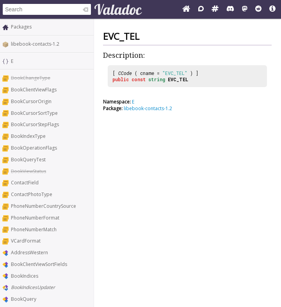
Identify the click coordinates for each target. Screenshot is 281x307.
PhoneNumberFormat (35, 217)
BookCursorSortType (34, 113)
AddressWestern (29, 252)
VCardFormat (26, 240)
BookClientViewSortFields (39, 264)
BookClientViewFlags (34, 89)
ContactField (25, 182)
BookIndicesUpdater (33, 287)
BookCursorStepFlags (35, 124)
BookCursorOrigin (31, 101)
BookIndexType (28, 136)
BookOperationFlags (34, 148)
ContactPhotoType (31, 194)
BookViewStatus (28, 171)
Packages (21, 26)
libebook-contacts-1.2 (35, 44)
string (156, 79)
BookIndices (24, 276)
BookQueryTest (28, 159)
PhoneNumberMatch (34, 229)
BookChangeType (30, 78)
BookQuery (23, 299)
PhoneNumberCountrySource (43, 206)
